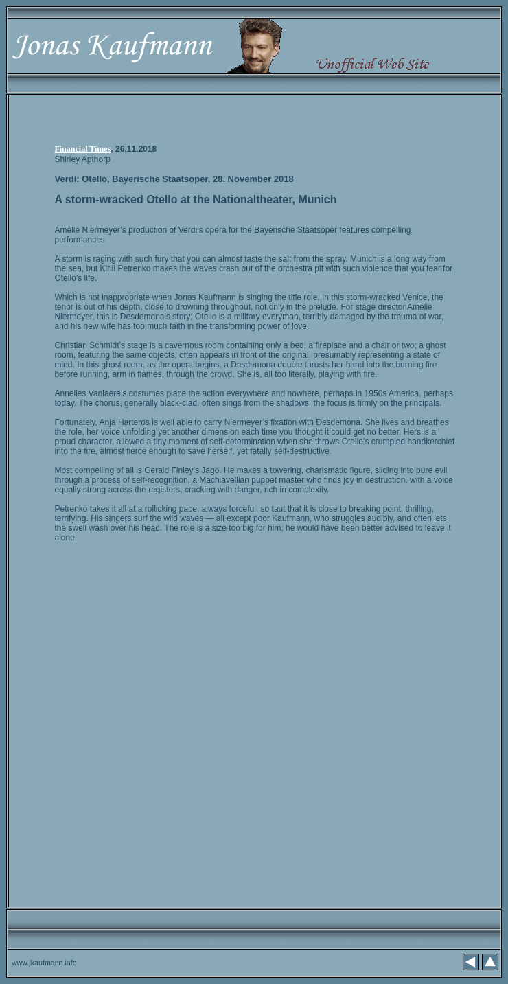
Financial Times (82, 149)
